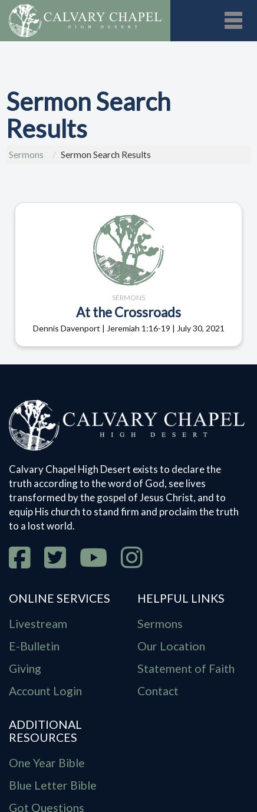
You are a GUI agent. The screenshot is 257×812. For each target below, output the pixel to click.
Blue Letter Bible (53, 785)
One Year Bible (47, 763)
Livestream (38, 623)
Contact (158, 691)
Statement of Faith (186, 668)
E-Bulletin (34, 646)
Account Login (45, 691)
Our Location (171, 646)
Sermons (26, 154)
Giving (25, 668)
